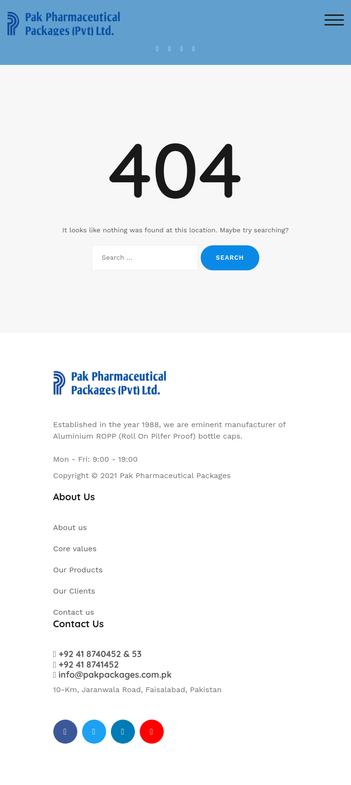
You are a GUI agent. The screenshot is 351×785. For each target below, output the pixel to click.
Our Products (78, 569)
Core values (75, 548)
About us (70, 527)
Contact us (74, 612)
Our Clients (74, 590)
